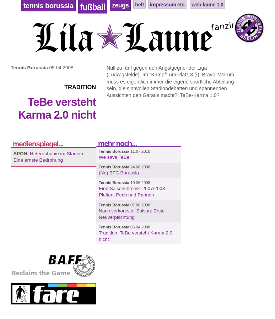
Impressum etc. (167, 4)
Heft (139, 4)
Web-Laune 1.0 (207, 4)
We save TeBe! (115, 157)
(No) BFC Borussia (119, 172)
